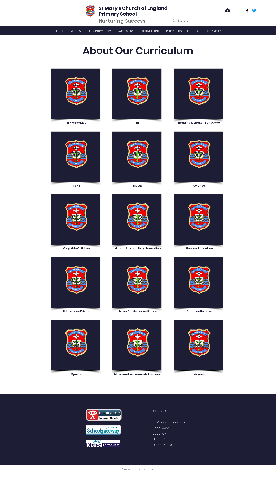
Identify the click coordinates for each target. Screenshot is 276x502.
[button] (76, 31)
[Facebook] (247, 10)
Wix (153, 469)
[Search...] (197, 21)
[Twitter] (254, 10)
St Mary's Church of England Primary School (133, 11)
